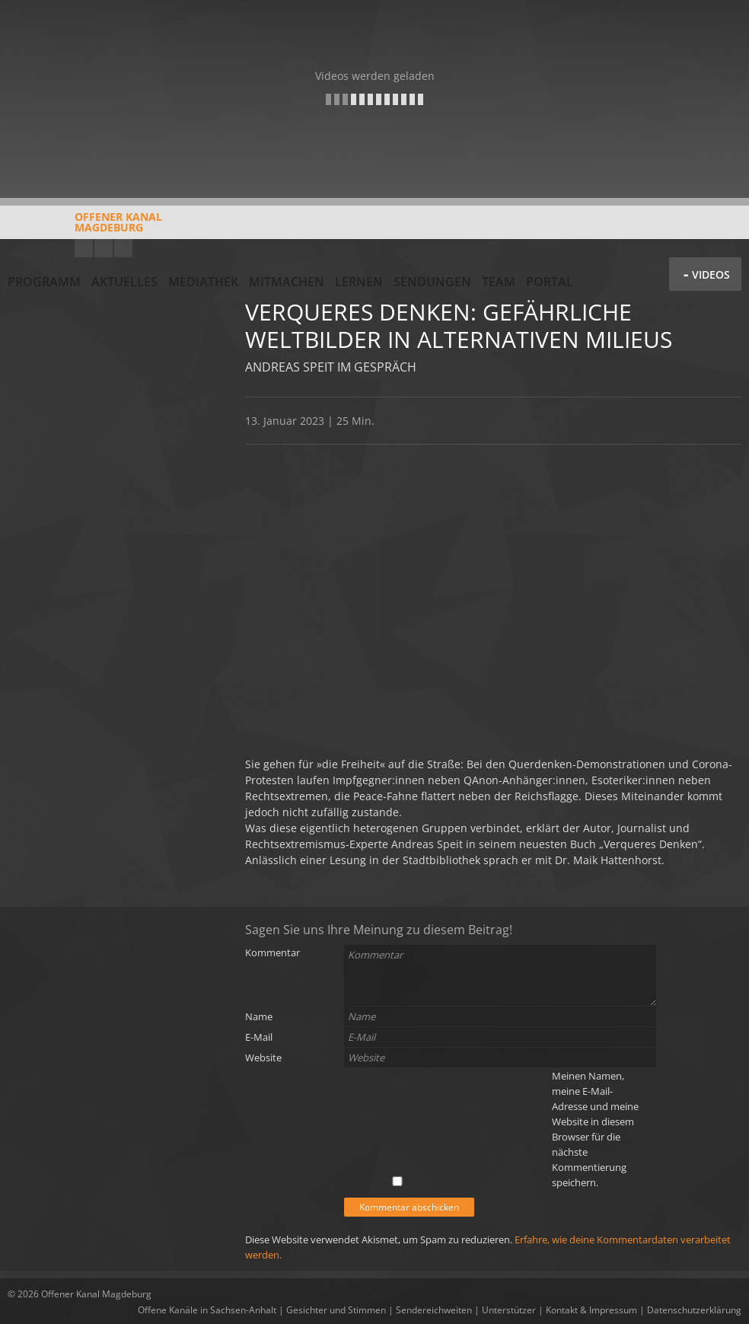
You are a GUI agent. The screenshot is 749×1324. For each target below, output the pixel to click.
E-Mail (259, 1037)
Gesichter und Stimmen (336, 1309)
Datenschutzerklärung (694, 1309)
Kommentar (272, 952)
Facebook (103, 248)
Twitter (123, 248)
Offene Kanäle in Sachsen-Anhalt (207, 1309)
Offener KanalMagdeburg (85, 227)
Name (259, 1016)
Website (263, 1057)
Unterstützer (509, 1309)
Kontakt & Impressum (591, 1309)
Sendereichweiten (434, 1309)
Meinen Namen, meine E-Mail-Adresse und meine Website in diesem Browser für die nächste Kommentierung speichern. (595, 1129)
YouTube (84, 248)
